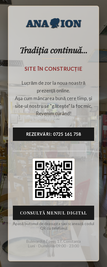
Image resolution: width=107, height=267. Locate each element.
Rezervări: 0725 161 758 (53, 134)
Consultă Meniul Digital (53, 213)
